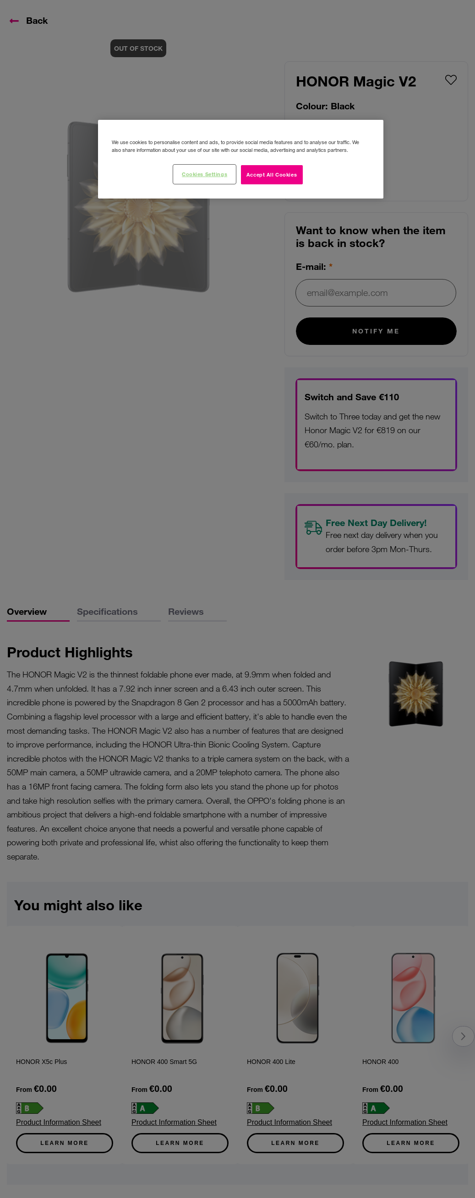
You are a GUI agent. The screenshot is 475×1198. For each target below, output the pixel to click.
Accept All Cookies (271, 174)
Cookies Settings (204, 174)
